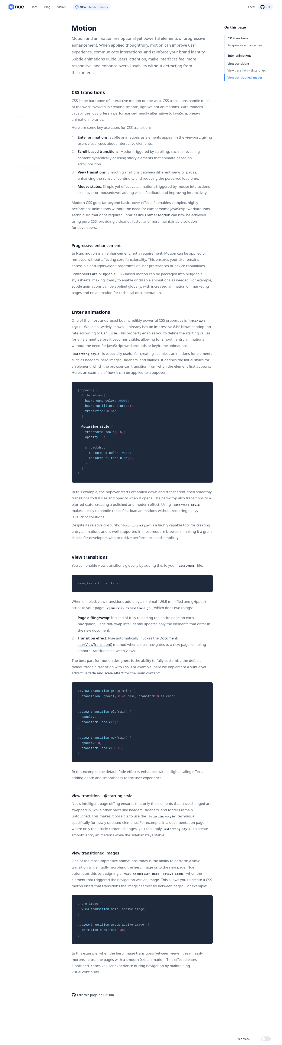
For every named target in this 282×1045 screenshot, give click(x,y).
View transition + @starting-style (249, 70)
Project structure (23, 89)
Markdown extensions (27, 171)
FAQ (14, 63)
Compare (18, 56)
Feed (251, 7)
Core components (24, 185)
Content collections (25, 199)
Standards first (22, 35)
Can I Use (109, 332)
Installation (19, 42)
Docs (34, 7)
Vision (61, 7)
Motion (17, 131)
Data (15, 103)
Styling (16, 124)
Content (17, 96)
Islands (17, 117)
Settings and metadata (27, 164)
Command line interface (28, 49)
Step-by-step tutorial (26, 82)
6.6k (268, 7)
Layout (16, 110)
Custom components (26, 178)
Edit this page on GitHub (95, 994)
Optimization (21, 145)
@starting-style (95, 426)
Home (16, 7)
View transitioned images (244, 77)
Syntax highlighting (25, 206)
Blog (47, 7)
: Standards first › (94, 7)
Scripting (18, 138)
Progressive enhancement (245, 45)
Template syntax (23, 192)
